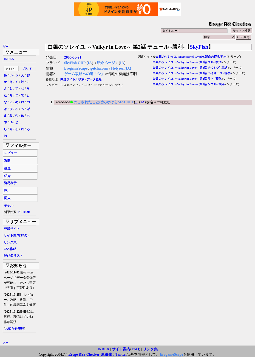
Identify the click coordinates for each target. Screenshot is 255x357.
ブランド (27, 68)
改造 (7, 168)
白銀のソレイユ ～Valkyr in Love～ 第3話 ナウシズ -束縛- (190, 67)
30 (28, 212)
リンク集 (10, 242)
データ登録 (94, 79)
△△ (5, 343)
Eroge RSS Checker (84, 354)
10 (24, 212)
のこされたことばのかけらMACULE (104, 102)
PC (6, 190)
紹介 (7, 176)
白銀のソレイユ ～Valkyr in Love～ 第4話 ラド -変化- (187, 78)
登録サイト (12, 229)
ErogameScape (76, 68)
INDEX (9, 59)
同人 (7, 198)
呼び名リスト (13, 255)
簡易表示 (10, 183)
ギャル (8, 205)
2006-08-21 (72, 57)
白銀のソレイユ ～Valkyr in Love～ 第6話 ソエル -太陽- (189, 84)
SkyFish (199, 47)
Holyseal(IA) (121, 68)
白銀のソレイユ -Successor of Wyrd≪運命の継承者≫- (191, 56)
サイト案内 (12, 235)
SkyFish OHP (75, 63)
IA (90, 63)
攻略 (7, 160)
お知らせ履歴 (14, 328)
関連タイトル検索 (72, 79)
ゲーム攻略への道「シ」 (84, 74)
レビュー (10, 153)
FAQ (24, 235)
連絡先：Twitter (114, 354)
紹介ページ (106, 63)
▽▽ (5, 46)
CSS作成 (10, 249)
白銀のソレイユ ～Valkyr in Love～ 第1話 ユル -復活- (187, 62)
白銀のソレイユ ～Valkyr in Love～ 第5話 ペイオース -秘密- (192, 73)
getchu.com (99, 68)
